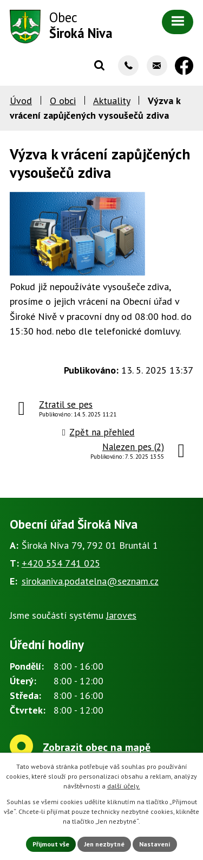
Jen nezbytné (104, 844)
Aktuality (111, 100)
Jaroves (121, 615)
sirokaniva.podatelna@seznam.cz (90, 581)
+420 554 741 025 (61, 563)
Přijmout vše (50, 844)
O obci (63, 100)
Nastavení (155, 844)
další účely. (123, 786)
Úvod (21, 100)
